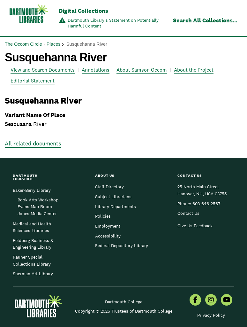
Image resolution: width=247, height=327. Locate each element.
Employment (107, 226)
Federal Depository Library (121, 245)
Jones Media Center (37, 213)
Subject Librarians (113, 196)
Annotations (95, 69)
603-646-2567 (206, 203)
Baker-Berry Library (32, 190)
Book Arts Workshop (38, 200)
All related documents (33, 143)
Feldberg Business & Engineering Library (33, 243)
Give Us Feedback (195, 226)
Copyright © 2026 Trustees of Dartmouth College (123, 311)
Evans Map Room (35, 206)
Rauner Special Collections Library (32, 260)
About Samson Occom (141, 69)
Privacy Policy (211, 315)
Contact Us (188, 213)
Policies (103, 216)
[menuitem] (195, 300)
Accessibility (108, 236)
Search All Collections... (205, 20)
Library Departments (115, 206)
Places (54, 44)
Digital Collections (83, 10)
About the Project (193, 69)
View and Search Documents (43, 69)
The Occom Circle (23, 44)
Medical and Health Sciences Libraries (32, 227)
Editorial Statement (33, 80)
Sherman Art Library (33, 273)
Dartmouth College (123, 302)
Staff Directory (109, 187)
